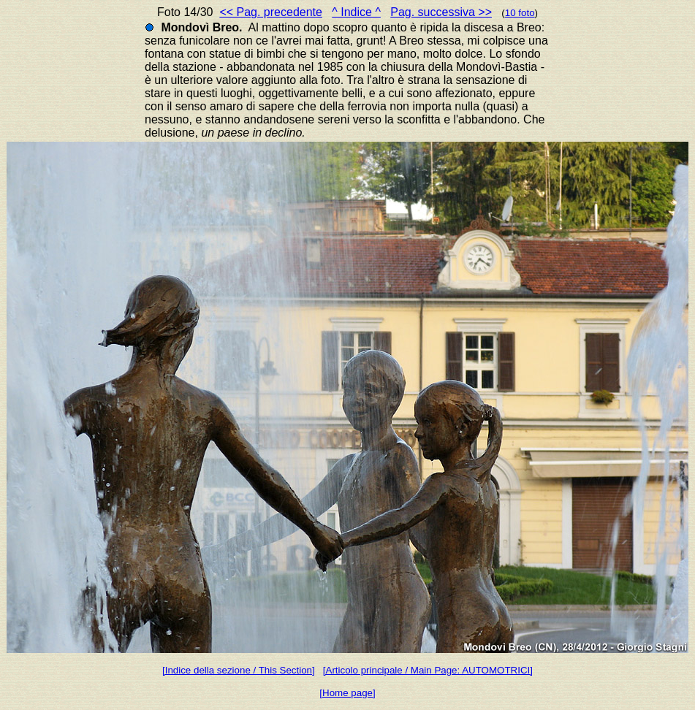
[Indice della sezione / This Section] (238, 670)
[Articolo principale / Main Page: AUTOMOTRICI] (428, 670)
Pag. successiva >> (441, 12)
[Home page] (347, 692)
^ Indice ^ (356, 12)
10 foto (520, 12)
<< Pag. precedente (270, 12)
